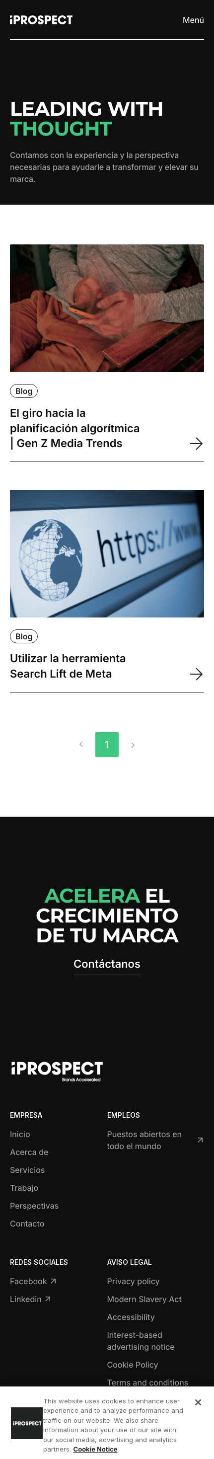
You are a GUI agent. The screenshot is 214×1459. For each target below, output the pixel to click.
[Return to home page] (41, 20)
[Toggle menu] (193, 20)
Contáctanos (107, 964)
